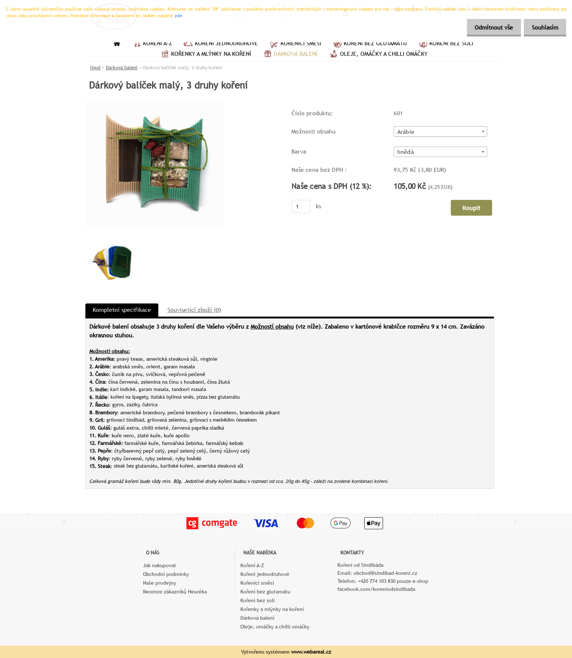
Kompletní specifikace (122, 309)
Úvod (95, 67)
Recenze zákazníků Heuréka (175, 592)
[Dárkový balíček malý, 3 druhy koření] (155, 103)
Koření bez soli (445, 44)
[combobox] (440, 131)
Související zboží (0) (194, 309)
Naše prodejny (159, 583)
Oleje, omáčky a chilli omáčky (378, 54)
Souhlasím (544, 27)
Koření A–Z (151, 44)
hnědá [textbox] (405, 152)
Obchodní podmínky (166, 574)
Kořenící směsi (295, 44)
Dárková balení (289, 54)
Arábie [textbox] (405, 131)
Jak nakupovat (159, 565)
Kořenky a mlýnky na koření (205, 54)
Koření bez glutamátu (369, 44)
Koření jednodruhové (220, 44)
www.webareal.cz (311, 652)
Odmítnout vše (490, 27)
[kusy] (300, 206)
